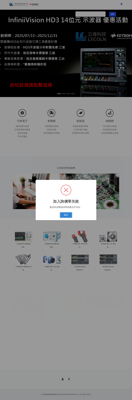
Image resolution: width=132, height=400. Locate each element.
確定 (66, 214)
